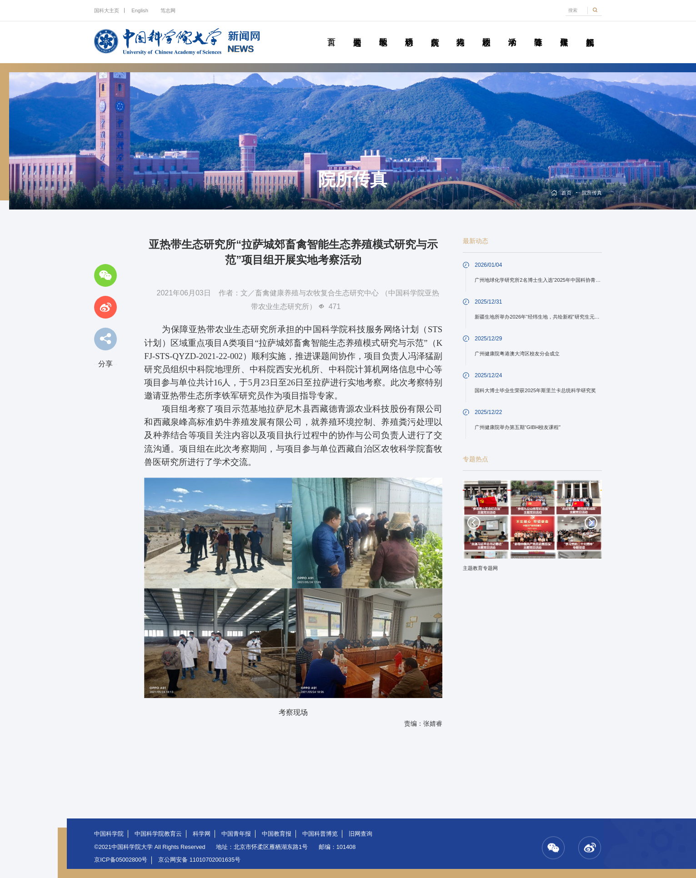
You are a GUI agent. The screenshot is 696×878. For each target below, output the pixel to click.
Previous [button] (473, 522)
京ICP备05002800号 (120, 859)
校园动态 (486, 31)
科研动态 (409, 31)
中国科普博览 (320, 833)
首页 (331, 31)
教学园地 (383, 31)
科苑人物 (460, 31)
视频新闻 (590, 31)
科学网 (201, 833)
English (139, 10)
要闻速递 (357, 31)
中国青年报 (236, 833)
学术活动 (512, 31)
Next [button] (591, 522)
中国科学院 (109, 833)
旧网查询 (360, 833)
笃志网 (167, 10)
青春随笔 (538, 31)
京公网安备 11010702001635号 (199, 859)
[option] (532, 528)
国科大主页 (106, 10)
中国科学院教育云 (158, 833)
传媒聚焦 (564, 31)
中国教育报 (276, 833)
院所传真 (435, 31)
